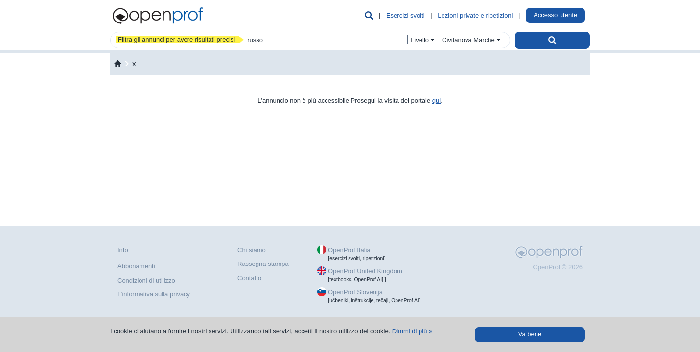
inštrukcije (362, 300)
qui (436, 100)
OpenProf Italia (349, 250)
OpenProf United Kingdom (365, 271)
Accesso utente (555, 15)
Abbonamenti (136, 266)
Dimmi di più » (412, 331)
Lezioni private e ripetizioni (475, 15)
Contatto (249, 278)
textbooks (340, 279)
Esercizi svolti (405, 15)
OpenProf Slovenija (355, 292)
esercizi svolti (344, 258)
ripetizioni (373, 258)
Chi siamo (251, 250)
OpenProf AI (368, 279)
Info (122, 250)
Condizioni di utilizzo (146, 280)
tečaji (382, 300)
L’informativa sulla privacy (153, 294)
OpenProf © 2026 (558, 267)
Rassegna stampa (263, 263)
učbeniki (338, 300)
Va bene (529, 334)
